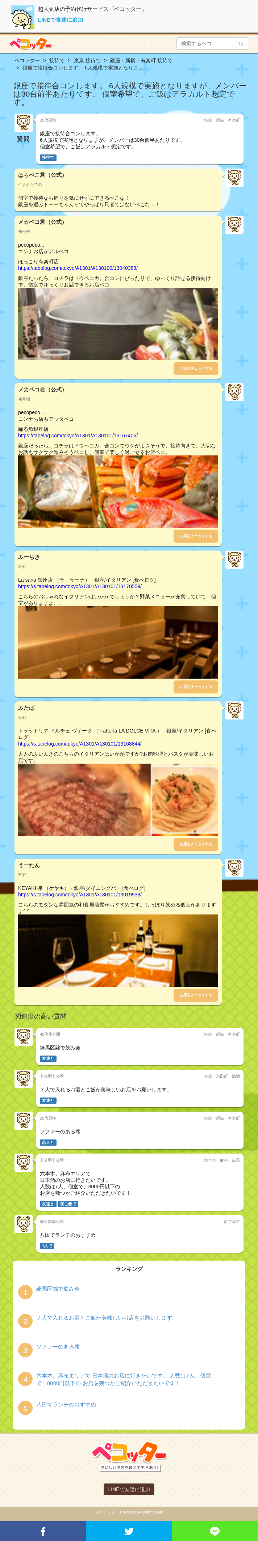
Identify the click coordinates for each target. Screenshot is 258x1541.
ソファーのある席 (58, 1346)
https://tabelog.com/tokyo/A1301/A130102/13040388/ (78, 268)
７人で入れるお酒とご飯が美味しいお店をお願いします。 (107, 1318)
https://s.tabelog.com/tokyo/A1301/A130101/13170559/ (80, 586)
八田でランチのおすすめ (66, 1404)
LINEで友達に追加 (60, 20)
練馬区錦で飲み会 (58, 1289)
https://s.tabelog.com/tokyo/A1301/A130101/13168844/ (80, 744)
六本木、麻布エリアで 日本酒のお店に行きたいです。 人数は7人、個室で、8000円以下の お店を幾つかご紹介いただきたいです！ (123, 1379)
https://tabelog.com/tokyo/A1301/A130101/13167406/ (78, 435)
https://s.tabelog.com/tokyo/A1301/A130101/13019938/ (80, 894)
